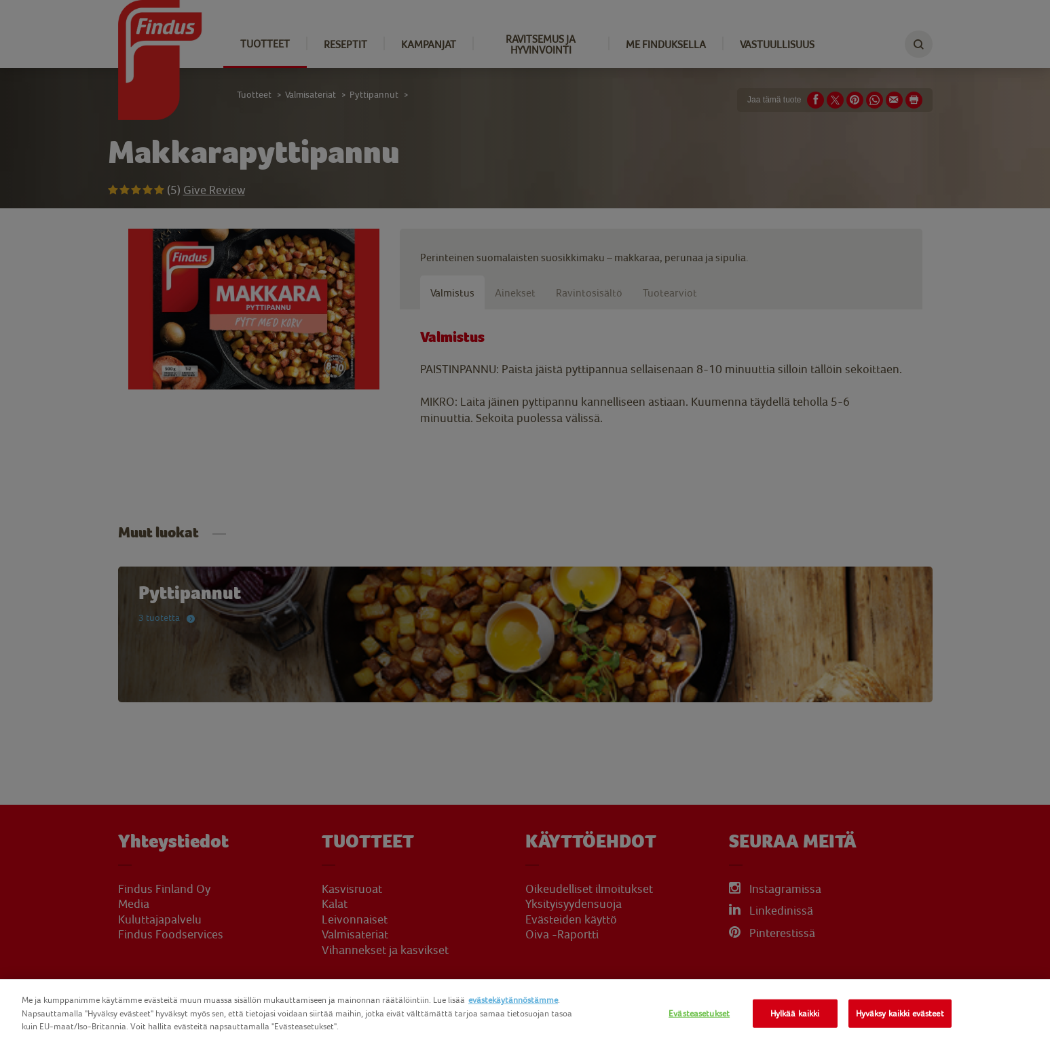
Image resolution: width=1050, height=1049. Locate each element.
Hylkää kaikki (795, 1013)
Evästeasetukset (699, 1013)
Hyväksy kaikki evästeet (900, 1013)
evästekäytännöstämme (513, 1000)
